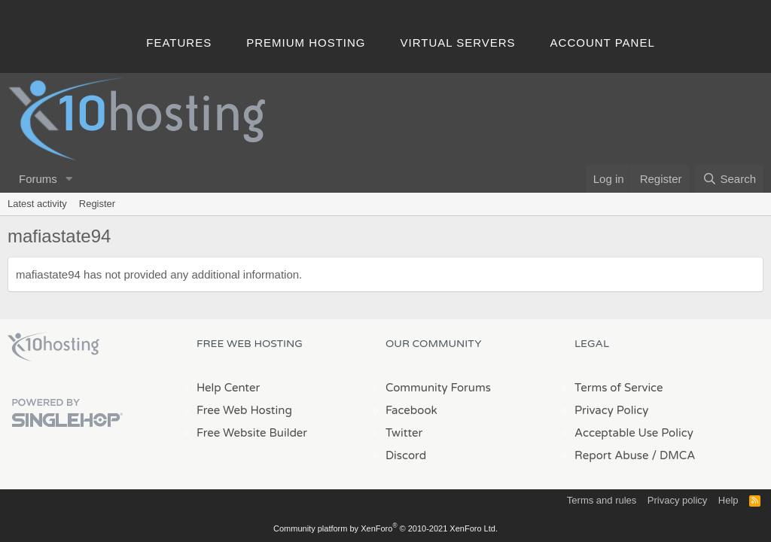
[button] (69, 179)
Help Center (228, 387)
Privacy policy (677, 500)
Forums (38, 178)
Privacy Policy (611, 410)
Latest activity (37, 203)
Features (179, 42)
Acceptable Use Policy (633, 433)
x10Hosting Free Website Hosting (53, 347)
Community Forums (438, 387)
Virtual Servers (458, 42)
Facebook (411, 410)
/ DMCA (673, 455)
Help (728, 500)
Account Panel (602, 42)
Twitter (404, 433)
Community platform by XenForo (385, 528)
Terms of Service (618, 387)
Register (97, 203)
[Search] (729, 179)
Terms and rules (601, 500)
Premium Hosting (305, 42)
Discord (406, 455)
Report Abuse (611, 455)
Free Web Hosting (244, 410)
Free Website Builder (252, 433)
